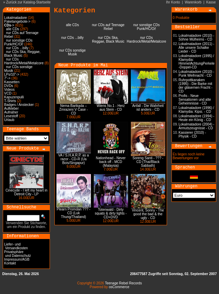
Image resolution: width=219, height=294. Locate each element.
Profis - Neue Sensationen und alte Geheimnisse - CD (195, 99)
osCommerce (119, 287)
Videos (9, 89)
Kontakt (10, 263)
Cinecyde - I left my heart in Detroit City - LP (27, 192)
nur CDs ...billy (17, 48)
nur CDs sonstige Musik (72, 52)
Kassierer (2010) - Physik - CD (192, 134)
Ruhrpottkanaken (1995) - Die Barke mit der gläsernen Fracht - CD (195, 85)
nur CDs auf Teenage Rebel (108, 27)
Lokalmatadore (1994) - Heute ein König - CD (197, 118)
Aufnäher (11, 112)
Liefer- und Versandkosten (16, 246)
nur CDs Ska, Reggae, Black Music (22, 53)
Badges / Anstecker (19, 105)
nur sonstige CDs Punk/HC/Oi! (18, 42)
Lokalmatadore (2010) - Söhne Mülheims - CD (197, 37)
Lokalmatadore (15, 18)
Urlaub (9, 120)
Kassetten (11, 82)
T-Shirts (10, 101)
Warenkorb (193, 2)
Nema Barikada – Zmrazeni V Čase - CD (73, 109)
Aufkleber (11, 108)
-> (9, 25)
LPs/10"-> (11, 74)
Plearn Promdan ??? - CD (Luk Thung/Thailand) (74, 213)
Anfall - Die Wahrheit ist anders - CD (148, 107)
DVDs (8, 86)
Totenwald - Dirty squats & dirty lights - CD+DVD (111, 213)
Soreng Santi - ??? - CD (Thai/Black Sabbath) (148, 161)
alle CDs (12, 29)
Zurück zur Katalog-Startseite (28, 2)
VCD (7, 93)
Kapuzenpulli (14, 97)
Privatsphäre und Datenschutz (17, 254)
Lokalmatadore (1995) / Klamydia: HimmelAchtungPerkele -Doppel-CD (197, 61)
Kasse (211, 2)
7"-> (7, 78)
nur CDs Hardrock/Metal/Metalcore (23, 61)
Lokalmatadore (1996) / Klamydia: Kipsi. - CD (196, 109)
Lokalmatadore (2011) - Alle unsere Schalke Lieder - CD (197, 47)
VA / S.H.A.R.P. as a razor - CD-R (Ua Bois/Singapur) (73, 159)
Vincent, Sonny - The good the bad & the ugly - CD (148, 214)
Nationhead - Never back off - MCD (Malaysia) (111, 161)
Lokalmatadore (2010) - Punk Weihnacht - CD (197, 73)
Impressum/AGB (16, 259)
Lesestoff (11, 116)
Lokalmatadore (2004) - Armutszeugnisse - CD (197, 126)
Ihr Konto (173, 2)
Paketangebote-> (17, 21)
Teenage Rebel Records (123, 283)
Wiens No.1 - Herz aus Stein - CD (111, 107)
